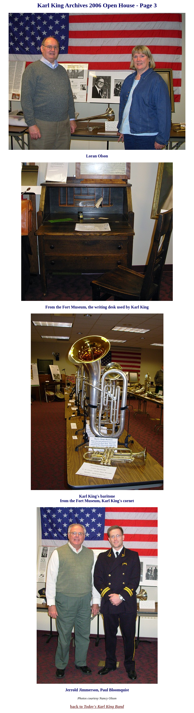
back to (97, 706)
